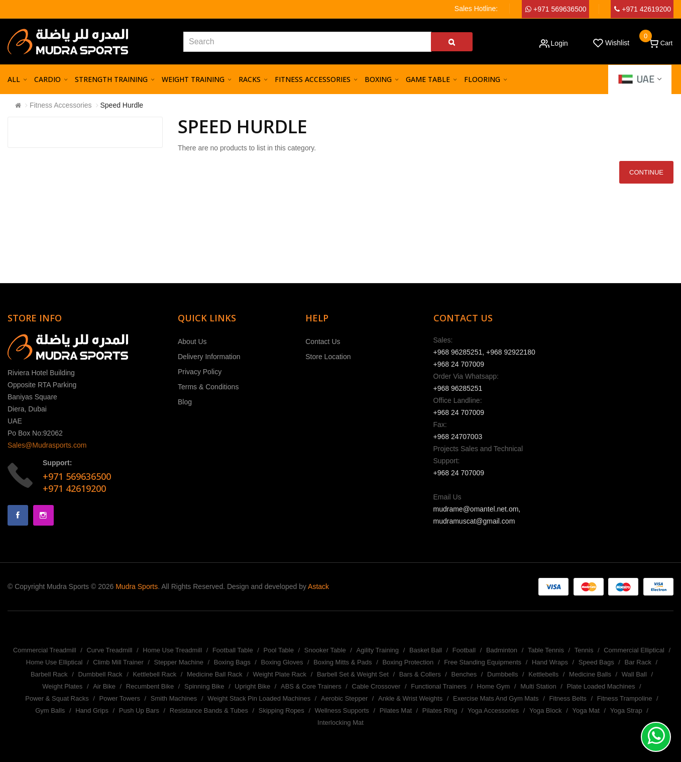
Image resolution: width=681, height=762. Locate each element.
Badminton (501, 650)
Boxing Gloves (282, 662)
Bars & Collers (420, 674)
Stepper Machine (178, 662)
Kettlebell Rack (154, 674)
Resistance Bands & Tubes (209, 710)
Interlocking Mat (340, 722)
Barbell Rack (49, 674)
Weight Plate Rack (279, 674)
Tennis (584, 650)
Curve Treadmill (109, 650)
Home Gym (493, 686)
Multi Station (538, 686)
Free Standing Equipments (482, 662)
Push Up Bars (139, 710)
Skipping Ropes (281, 710)
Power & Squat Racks (56, 698)
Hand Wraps (550, 662)
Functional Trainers (439, 686)
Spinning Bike (204, 686)
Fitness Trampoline (624, 698)
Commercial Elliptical (634, 650)
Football (464, 650)
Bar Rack (637, 662)
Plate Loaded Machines (601, 686)
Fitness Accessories (61, 105)
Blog (185, 402)
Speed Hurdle (122, 105)
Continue (646, 172)
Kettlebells (543, 674)
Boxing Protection (407, 662)
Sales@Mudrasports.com (47, 445)
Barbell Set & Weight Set (353, 674)
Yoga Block (545, 710)
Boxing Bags (232, 662)
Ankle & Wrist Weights (410, 698)
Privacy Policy (199, 372)
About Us (192, 341)
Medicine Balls (590, 674)
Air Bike (104, 686)
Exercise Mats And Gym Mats (496, 698)
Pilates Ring (439, 710)
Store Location (328, 357)
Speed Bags (596, 662)
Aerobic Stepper (344, 698)
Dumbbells (502, 674)
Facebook (18, 515)
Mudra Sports (137, 586)
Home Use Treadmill (172, 650)
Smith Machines (174, 698)
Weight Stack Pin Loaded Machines (258, 698)
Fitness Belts (567, 698)
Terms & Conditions (208, 387)
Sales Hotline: (476, 9)
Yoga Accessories (493, 710)
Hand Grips (91, 710)
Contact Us (322, 341)
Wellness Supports (342, 710)
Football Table (232, 650)
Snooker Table (325, 650)
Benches (464, 674)
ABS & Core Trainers (311, 686)
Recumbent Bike (150, 686)
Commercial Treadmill (44, 650)
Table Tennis (546, 650)
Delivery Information (209, 357)
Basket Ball (425, 650)
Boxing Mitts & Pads (342, 662)
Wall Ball (634, 674)
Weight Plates (62, 686)
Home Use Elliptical (54, 662)
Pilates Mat (396, 710)
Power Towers (119, 698)
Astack (318, 586)
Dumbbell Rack (100, 674)
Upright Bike (252, 686)
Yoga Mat (585, 710)
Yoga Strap (626, 710)
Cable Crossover (376, 686)
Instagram (43, 515)
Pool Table (278, 650)
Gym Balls (50, 710)
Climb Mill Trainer (118, 662)
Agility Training (378, 650)
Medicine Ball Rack (215, 674)
